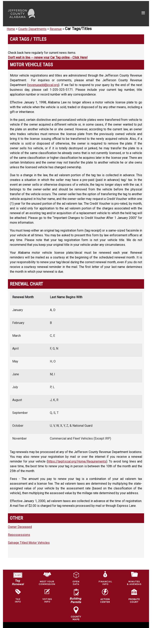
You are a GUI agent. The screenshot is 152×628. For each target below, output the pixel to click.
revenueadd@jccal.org (43, 85)
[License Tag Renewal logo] (18, 577)
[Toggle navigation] (105, 13)
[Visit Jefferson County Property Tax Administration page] (18, 596)
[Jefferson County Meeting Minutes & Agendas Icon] (134, 578)
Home (11, 29)
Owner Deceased (20, 527)
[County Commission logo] (47, 578)
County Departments (32, 29)
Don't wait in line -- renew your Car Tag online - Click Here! (48, 57)
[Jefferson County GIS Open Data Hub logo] (76, 578)
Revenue (56, 29)
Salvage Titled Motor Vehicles (29, 543)
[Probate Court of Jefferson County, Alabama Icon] (134, 596)
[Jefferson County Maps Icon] (76, 613)
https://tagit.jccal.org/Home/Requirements (77, 461)
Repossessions (19, 535)
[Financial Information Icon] (105, 578)
